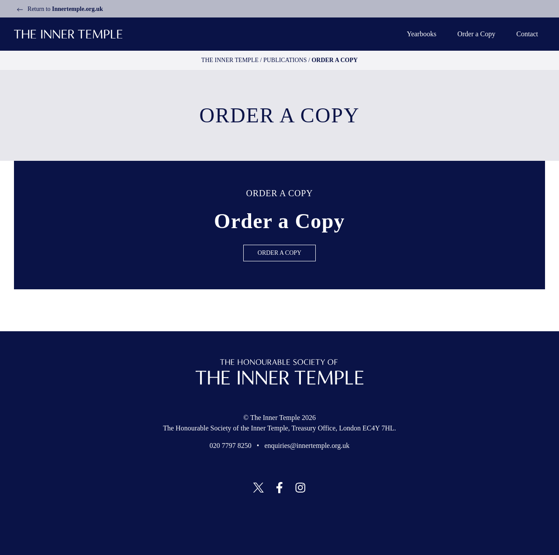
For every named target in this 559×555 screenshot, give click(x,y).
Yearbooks (420, 34)
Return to (58, 9)
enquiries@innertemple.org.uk (307, 445)
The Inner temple (236, 60)
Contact (526, 34)
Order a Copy (475, 34)
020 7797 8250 (232, 445)
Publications (282, 60)
